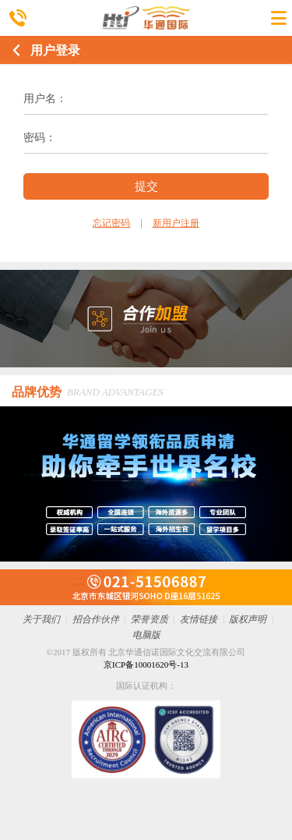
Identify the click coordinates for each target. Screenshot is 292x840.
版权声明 (247, 619)
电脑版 (146, 634)
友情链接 (198, 619)
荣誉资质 (149, 619)
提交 (146, 186)
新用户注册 (176, 223)
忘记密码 (111, 223)
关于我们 (41, 619)
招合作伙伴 (95, 619)
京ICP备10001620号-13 (146, 664)
